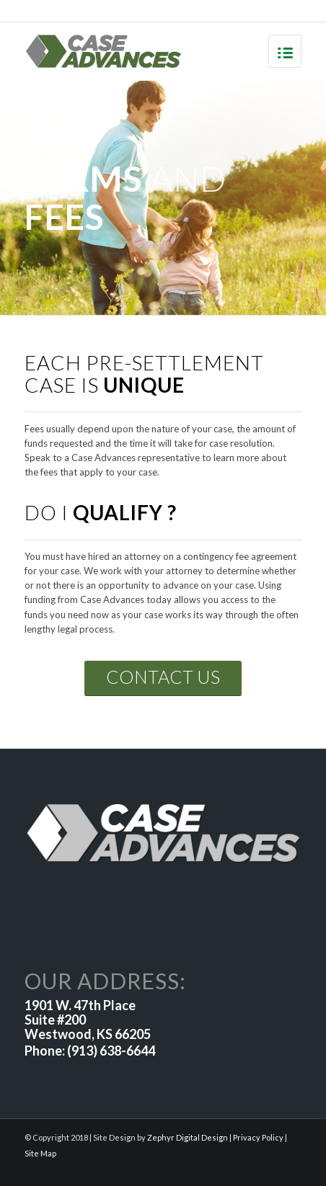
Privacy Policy (258, 1137)
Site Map (40, 1153)
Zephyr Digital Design (187, 1137)
